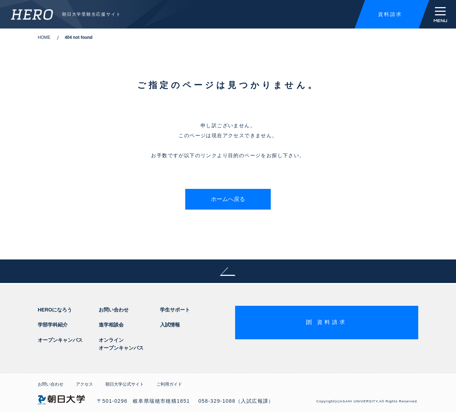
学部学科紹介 (53, 325)
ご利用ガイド (169, 384)
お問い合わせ (114, 310)
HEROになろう (55, 310)
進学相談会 (111, 325)
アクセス (84, 384)
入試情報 (170, 325)
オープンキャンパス (60, 340)
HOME (44, 37)
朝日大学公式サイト (124, 384)
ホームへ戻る (228, 199)
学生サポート (175, 310)
